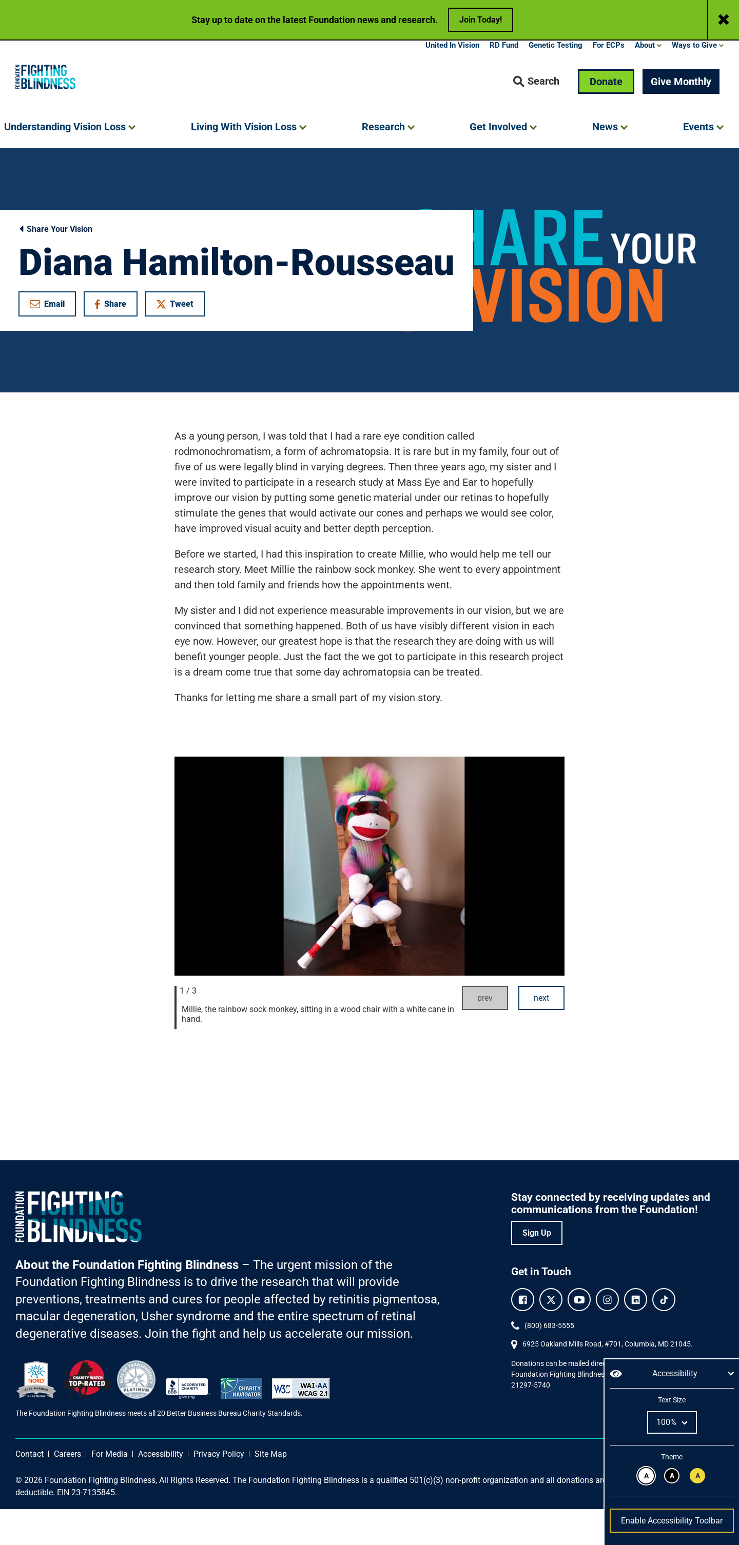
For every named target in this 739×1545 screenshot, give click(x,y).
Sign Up (536, 1269)
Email (47, 340)
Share (115, 342)
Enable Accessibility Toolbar (672, 1521)
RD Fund (504, 81)
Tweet (175, 340)
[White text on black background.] (671, 1475)
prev (485, 1034)
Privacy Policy (218, 1490)
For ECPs (609, 81)
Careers (67, 1490)
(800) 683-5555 (549, 1361)
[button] (536, 117)
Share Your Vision (55, 265)
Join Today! (480, 20)
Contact (29, 1490)
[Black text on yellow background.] (697, 1475)
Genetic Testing (555, 81)
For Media (109, 1490)
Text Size (671, 1400)
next (541, 1034)
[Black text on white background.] (646, 1475)
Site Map (271, 1490)
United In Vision (452, 81)
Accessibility (160, 1490)
